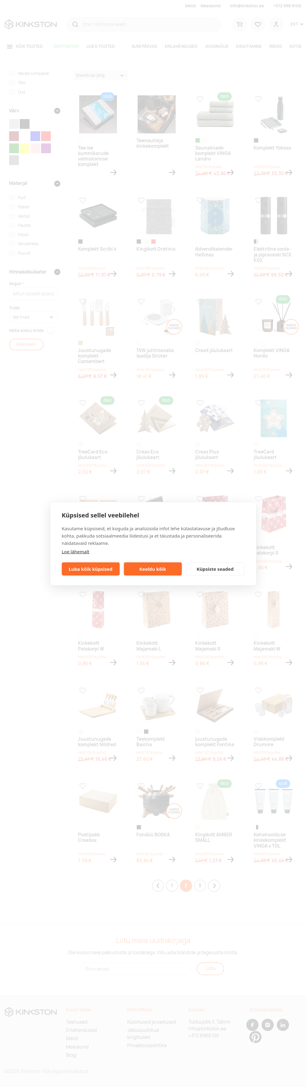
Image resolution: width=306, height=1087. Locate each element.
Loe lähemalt (76, 551)
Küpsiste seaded (215, 569)
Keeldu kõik (152, 569)
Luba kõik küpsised (90, 569)
